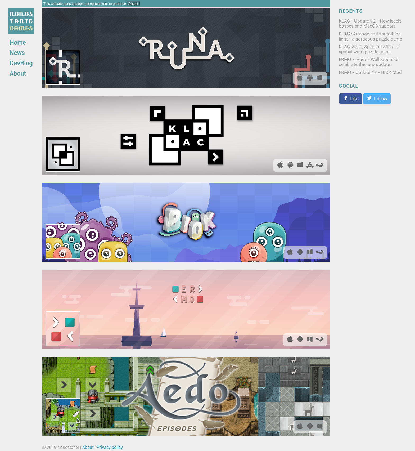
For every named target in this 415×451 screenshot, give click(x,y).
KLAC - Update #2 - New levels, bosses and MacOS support (370, 23)
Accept (133, 4)
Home (18, 42)
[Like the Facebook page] (350, 98)
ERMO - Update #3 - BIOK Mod (370, 72)
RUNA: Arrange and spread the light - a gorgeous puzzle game (370, 36)
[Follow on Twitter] (377, 98)
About (18, 73)
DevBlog (21, 63)
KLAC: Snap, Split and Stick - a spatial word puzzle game (369, 49)
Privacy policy (110, 447)
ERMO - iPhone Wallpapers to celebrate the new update (369, 62)
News (17, 53)
